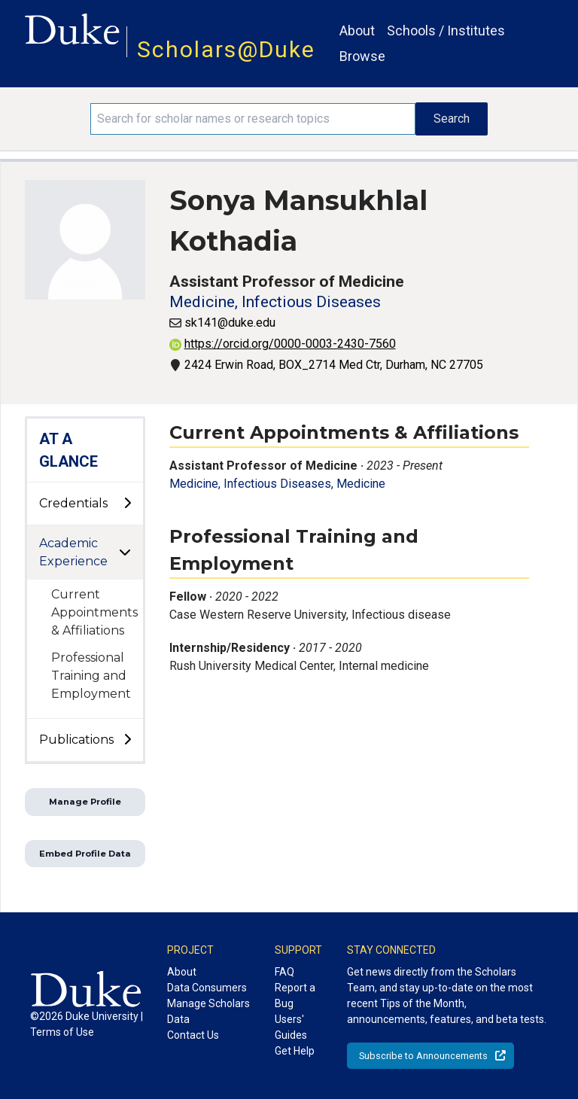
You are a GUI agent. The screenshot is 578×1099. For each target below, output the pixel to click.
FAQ (284, 972)
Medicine (360, 483)
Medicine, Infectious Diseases (275, 302)
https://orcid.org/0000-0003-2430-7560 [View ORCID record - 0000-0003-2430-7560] (282, 343)
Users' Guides (291, 1027)
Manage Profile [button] (85, 801)
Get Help (295, 1051)
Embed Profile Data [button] (85, 853)
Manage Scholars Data (208, 1011)
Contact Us (193, 1035)
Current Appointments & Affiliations (94, 612)
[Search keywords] (252, 119)
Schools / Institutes (446, 30)
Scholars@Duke (226, 49)
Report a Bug (295, 995)
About (357, 30)
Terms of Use (62, 1032)
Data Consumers (207, 988)
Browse (362, 56)
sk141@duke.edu (229, 322)
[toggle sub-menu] (127, 504)
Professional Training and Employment (91, 675)
